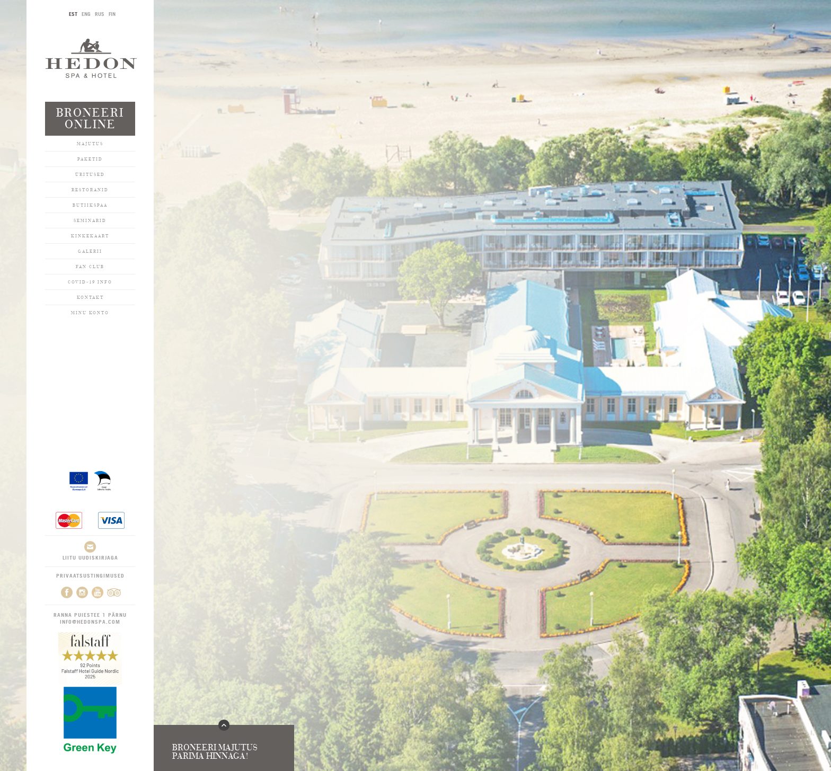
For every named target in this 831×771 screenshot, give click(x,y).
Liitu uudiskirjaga (90, 551)
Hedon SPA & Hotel (91, 58)
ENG (86, 14)
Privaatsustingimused (90, 575)
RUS (99, 14)
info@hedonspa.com (90, 621)
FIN (112, 14)
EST (73, 14)
